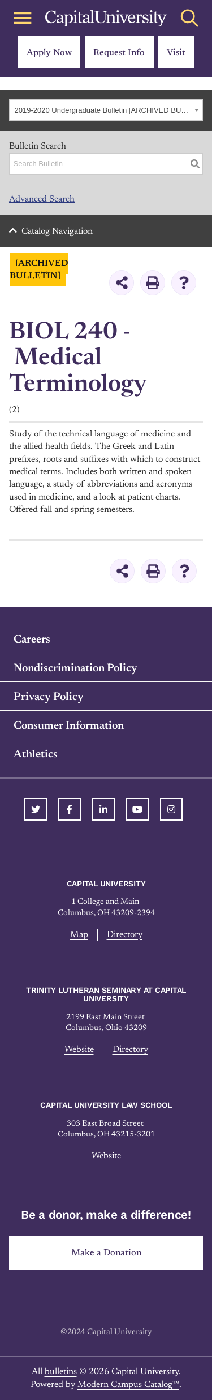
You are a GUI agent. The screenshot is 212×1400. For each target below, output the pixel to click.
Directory (124, 934)
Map (79, 934)
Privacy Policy (49, 697)
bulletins (61, 1371)
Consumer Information (69, 726)
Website (79, 1049)
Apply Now (49, 52)
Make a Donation (106, 1253)
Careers (32, 639)
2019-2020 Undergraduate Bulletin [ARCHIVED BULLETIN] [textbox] (103, 110)
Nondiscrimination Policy (75, 668)
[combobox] (106, 110)
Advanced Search (42, 199)
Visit (176, 52)
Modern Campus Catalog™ (128, 1384)
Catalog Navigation (57, 231)
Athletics (36, 754)
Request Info (119, 52)
